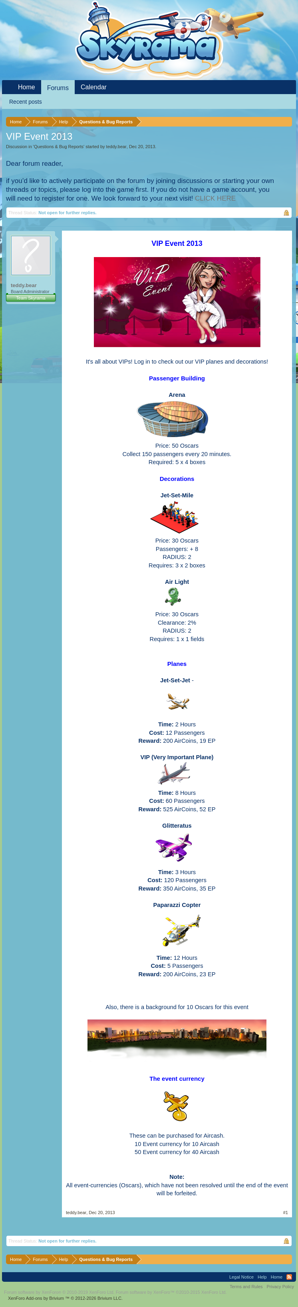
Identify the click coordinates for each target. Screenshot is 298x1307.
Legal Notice (241, 1277)
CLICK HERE (215, 198)
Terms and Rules (246, 1286)
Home (26, 87)
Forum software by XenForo (59, 1292)
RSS (289, 1277)
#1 (285, 1212)
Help (262, 1277)
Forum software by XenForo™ (171, 1292)
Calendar (94, 87)
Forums (58, 87)
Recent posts (25, 102)
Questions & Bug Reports (58, 146)
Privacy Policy (280, 1286)
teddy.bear (116, 146)
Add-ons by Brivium (65, 1298)
